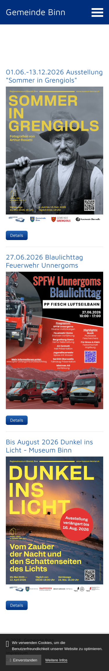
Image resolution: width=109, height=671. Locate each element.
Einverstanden (23, 660)
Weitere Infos (56, 660)
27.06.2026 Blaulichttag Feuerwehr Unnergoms (44, 261)
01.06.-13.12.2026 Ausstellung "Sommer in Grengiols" (54, 76)
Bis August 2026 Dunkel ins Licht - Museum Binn (49, 446)
